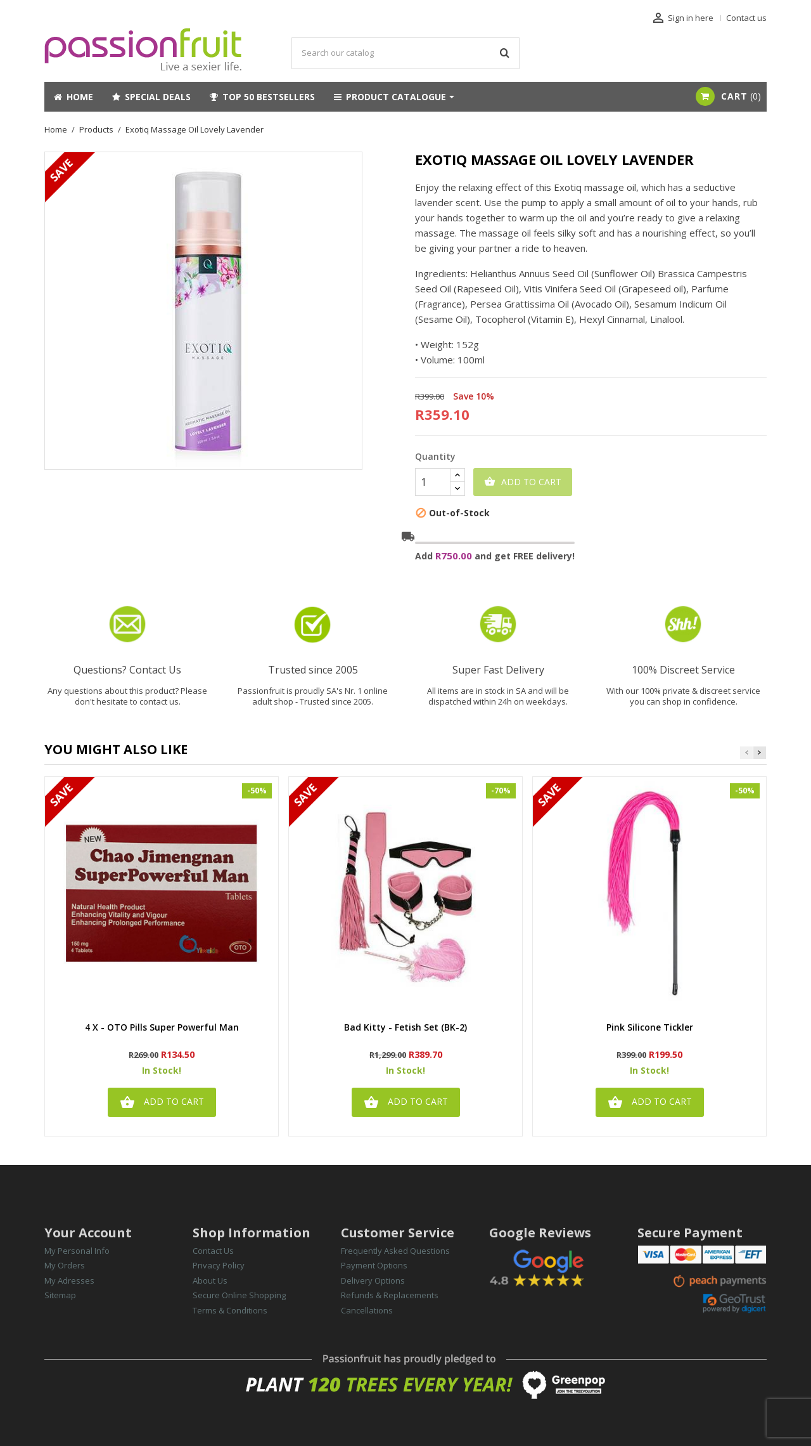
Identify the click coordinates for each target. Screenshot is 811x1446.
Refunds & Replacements (389, 1295)
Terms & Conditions (230, 1310)
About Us (210, 1280)
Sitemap (60, 1295)
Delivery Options (373, 1280)
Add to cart (522, 482)
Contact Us (213, 1250)
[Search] (405, 53)
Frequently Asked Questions (395, 1250)
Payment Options (374, 1265)
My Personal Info (77, 1250)
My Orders (64, 1265)
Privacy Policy (219, 1265)
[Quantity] (432, 482)
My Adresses (69, 1280)
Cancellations (367, 1310)
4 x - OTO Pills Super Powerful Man (162, 1027)
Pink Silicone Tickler (649, 1027)
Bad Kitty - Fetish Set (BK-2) (405, 1027)
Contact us (746, 17)
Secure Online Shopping (239, 1295)
